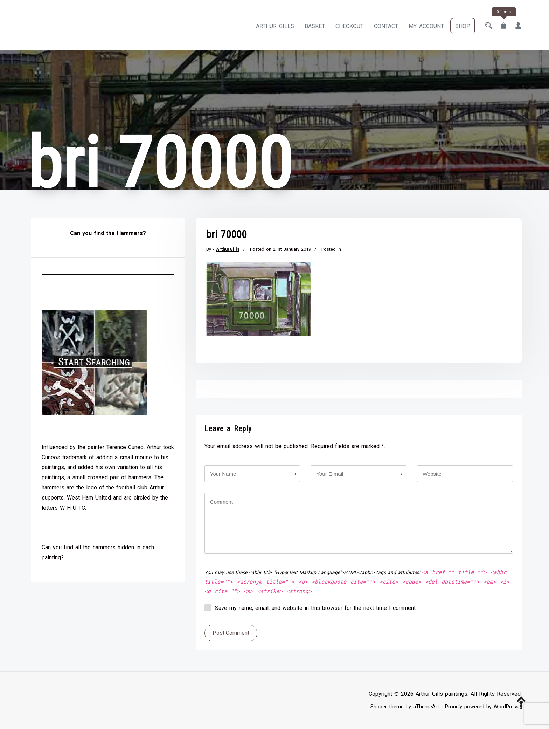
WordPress (506, 707)
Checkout (349, 26)
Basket (315, 26)
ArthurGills (227, 249)
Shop (462, 26)
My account (426, 26)
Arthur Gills (275, 26)
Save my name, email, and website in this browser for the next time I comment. (316, 608)
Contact (386, 26)
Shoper (378, 707)
